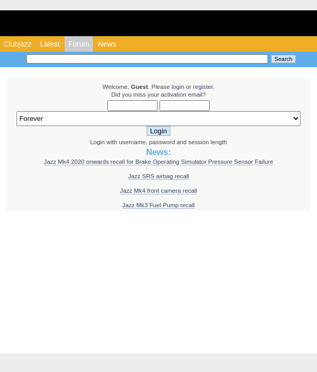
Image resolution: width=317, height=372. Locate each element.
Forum (78, 44)
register (203, 86)
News (107, 44)
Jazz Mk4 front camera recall (158, 190)
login (177, 86)
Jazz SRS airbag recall (158, 176)
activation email (182, 94)
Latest (49, 44)
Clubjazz (17, 44)
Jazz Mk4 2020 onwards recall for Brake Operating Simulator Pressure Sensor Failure (158, 161)
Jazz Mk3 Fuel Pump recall (158, 205)
